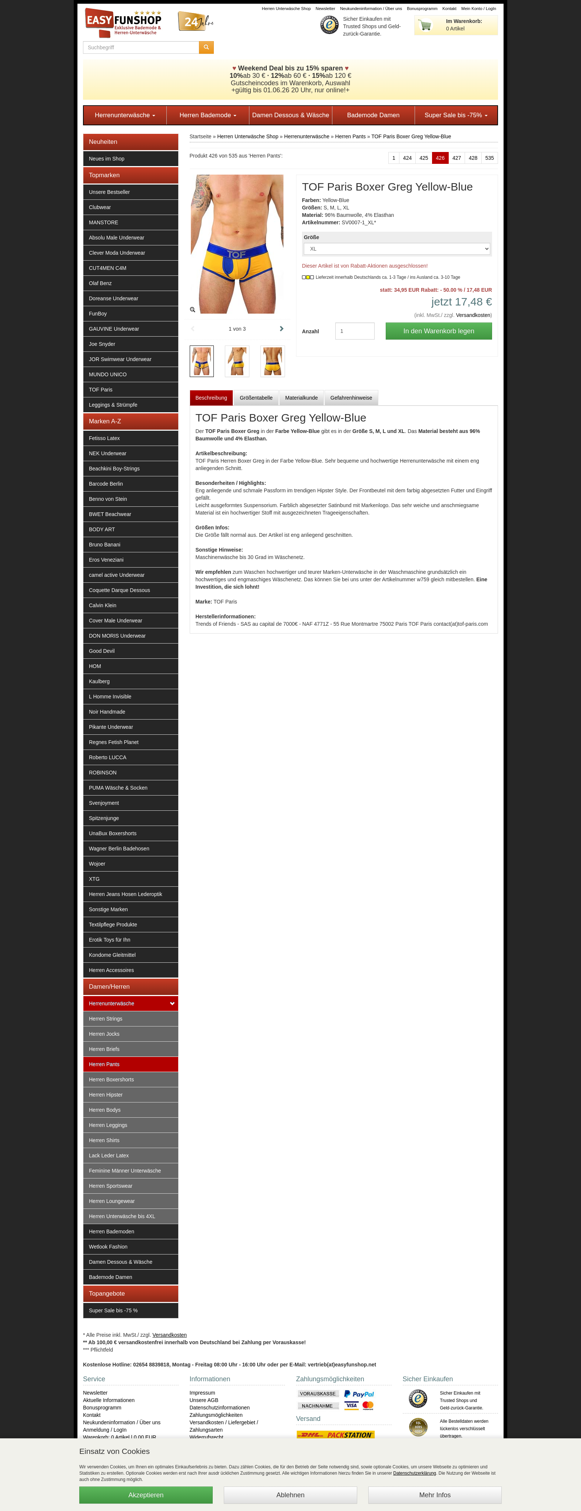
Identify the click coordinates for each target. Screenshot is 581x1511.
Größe (311, 237)
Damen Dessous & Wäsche (290, 115)
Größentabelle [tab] (256, 398)
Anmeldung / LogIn (105, 1430)
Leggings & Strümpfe (113, 405)
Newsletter (325, 8)
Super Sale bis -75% (456, 115)
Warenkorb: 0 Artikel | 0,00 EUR (119, 1437)
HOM (95, 666)
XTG (94, 879)
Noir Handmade (107, 712)
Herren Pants (104, 1064)
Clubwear (100, 207)
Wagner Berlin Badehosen (119, 849)
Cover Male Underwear (115, 621)
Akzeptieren (145, 1495)
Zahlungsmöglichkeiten (216, 1415)
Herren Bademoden (111, 1231)
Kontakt (449, 8)
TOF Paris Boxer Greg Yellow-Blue (411, 136)
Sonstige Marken (108, 909)
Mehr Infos (435, 1495)
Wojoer (97, 864)
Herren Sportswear (111, 1186)
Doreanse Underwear (113, 298)
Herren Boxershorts (111, 1079)
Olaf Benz (100, 283)
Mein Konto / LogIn (478, 8)
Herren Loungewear (112, 1201)
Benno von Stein (108, 499)
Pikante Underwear (111, 727)
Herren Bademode (207, 115)
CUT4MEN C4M (107, 268)
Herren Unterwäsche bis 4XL (122, 1216)
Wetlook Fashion (108, 1247)
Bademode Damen (373, 115)
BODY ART (102, 529)
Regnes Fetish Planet (114, 742)
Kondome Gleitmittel (112, 955)
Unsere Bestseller (109, 192)
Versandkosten (473, 315)
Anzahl (310, 331)
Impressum (202, 1393)
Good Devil (101, 651)
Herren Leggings (108, 1125)
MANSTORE (103, 222)
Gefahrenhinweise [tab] (351, 398)
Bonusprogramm (422, 8)
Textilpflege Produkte (113, 925)
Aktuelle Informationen (109, 1400)
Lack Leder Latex (109, 1155)
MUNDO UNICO (108, 374)
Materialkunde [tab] (301, 398)
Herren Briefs (104, 1049)
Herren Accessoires (111, 970)
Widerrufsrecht (206, 1437)
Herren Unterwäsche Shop (286, 8)
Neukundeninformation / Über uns (371, 8)
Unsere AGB (204, 1400)
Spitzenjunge (104, 818)
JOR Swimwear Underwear (120, 359)
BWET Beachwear (110, 514)
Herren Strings (105, 1019)
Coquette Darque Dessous (119, 590)
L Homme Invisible (110, 697)
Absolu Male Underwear (116, 238)
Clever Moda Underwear (117, 253)
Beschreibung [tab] (212, 398)
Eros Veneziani (106, 560)
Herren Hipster (106, 1095)
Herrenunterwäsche (125, 115)
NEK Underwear (107, 453)
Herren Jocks (104, 1034)
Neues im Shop (106, 159)
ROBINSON (103, 773)
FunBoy (98, 314)
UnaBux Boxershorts (112, 833)
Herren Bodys (105, 1110)
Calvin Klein (102, 605)
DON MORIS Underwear (117, 636)
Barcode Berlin (106, 484)
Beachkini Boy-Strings (114, 469)
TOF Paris (101, 390)
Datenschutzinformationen (220, 1408)
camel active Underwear (117, 575)
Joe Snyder (102, 344)
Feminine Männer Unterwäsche (125, 1171)
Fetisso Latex (104, 438)
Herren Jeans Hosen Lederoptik (125, 894)
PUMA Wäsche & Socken (118, 788)
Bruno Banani (104, 545)
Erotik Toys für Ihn (109, 940)
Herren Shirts (104, 1140)
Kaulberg (99, 681)
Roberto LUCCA (107, 757)
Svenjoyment (104, 803)
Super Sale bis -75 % (113, 1310)
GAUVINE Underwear (114, 329)
